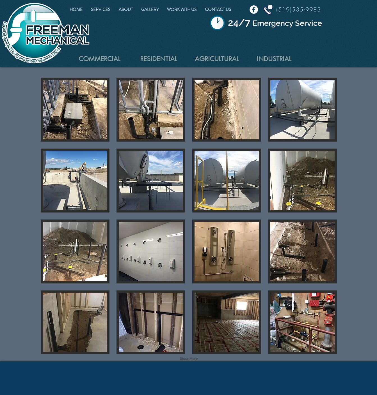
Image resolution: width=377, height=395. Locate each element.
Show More (189, 359)
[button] (75, 110)
